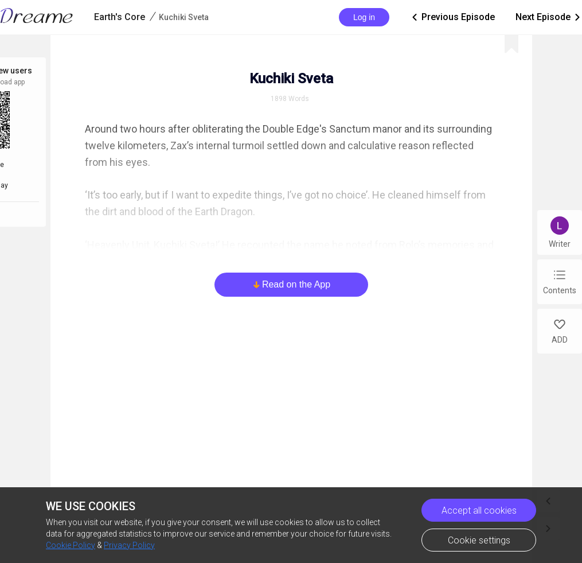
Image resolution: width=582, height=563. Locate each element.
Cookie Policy (70, 545)
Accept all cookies (479, 510)
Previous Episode (452, 17)
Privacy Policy (129, 545)
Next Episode (548, 17)
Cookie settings (479, 540)
